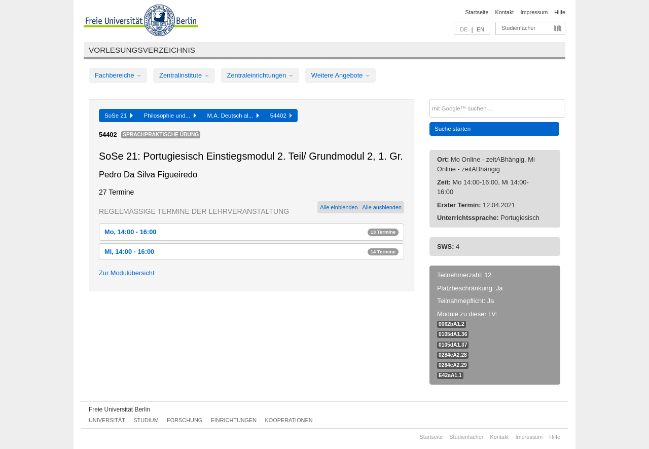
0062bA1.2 (451, 324)
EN (480, 29)
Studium (146, 420)
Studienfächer (518, 28)
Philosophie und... (170, 116)
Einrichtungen (234, 420)
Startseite (477, 12)
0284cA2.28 (453, 355)
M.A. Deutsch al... (233, 116)
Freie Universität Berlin (119, 409)
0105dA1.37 (453, 345)
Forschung (184, 420)
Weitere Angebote (340, 75)
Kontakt (504, 12)
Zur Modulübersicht (127, 273)
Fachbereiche (118, 75)
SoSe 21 (118, 116)
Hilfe (559, 12)
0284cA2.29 (453, 365)
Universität (107, 420)
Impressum (534, 12)
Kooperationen (289, 420)
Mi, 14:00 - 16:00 (251, 251)
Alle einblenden (338, 207)
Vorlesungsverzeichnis (142, 50)
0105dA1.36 (453, 334)
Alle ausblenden (382, 207)
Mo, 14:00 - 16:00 (251, 232)
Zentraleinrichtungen (260, 75)
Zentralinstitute (184, 75)
